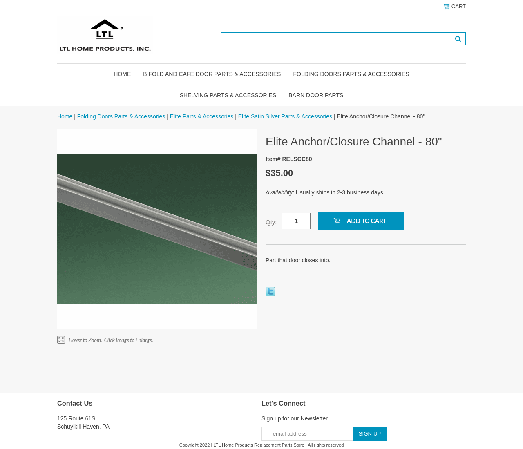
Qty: (271, 222)
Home (122, 74)
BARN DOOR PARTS (315, 95)
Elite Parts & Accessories (202, 116)
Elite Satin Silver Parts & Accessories (285, 116)
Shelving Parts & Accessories (228, 95)
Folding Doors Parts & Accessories (351, 74)
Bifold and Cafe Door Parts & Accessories (212, 74)
